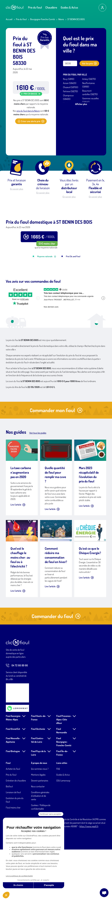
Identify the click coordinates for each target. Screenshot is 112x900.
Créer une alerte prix (31, 121)
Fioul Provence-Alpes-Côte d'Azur (63, 770)
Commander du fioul (56, 666)
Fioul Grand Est (13, 779)
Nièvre (61, 19)
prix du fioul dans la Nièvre (28, 110)
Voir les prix (89, 63)
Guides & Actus (69, 7)
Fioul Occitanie (38, 779)
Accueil (9, 19)
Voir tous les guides (37, 483)
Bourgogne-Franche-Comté (42, 19)
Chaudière (51, 7)
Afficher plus (81, 104)
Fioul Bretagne (13, 801)
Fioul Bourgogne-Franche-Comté (63, 792)
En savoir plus (16, 188)
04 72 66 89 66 (17, 716)
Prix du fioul (35, 7)
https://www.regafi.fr (88, 876)
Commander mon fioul (56, 460)
